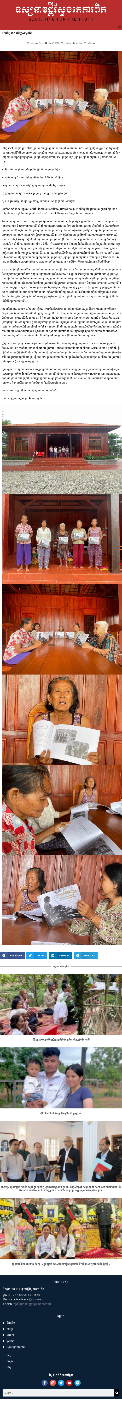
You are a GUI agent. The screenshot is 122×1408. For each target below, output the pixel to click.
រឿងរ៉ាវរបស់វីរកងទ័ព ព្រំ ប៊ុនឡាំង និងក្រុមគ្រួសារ (61, 1129)
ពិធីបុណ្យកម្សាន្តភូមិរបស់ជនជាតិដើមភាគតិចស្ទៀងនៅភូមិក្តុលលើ (61, 1056)
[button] (119, 27)
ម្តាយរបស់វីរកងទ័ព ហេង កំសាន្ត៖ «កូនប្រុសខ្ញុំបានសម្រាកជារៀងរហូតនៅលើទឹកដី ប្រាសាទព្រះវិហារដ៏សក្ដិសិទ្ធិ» (61, 1280)
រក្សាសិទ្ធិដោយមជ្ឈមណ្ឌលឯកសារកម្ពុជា (32, 1320)
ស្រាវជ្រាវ (79, 43)
